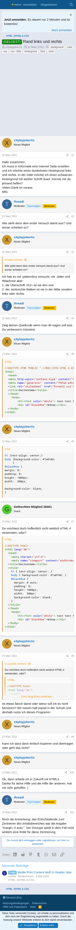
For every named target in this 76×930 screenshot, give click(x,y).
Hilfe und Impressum (15, 906)
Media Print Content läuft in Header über (40, 872)
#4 (72, 318)
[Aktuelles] (63, 4)
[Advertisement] (38, 96)
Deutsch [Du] (12, 897)
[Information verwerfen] (70, 15)
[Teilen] (67, 155)
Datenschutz (39, 903)
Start (32, 906)
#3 (72, 252)
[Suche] (71, 4)
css (5, 51)
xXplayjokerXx (13, 47)
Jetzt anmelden (61, 30)
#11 (72, 812)
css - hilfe (16, 51)
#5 (72, 354)
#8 (72, 656)
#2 (72, 216)
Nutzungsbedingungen (16, 903)
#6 (72, 441)
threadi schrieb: (14, 259)
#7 (72, 521)
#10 (72, 772)
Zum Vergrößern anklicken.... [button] (38, 696)
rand (51, 51)
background (57, 47)
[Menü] (5, 5)
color (69, 47)
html (42, 51)
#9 (72, 736)
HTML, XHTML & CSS (21, 879)
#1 (72, 155)
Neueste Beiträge (15, 866)
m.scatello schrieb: (16, 663)
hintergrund (31, 51)
